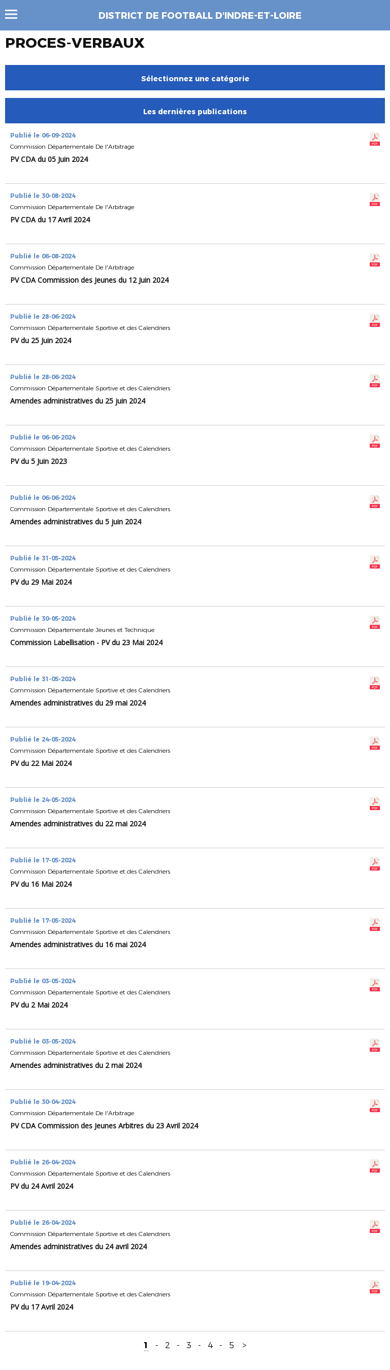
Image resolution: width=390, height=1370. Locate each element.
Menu (16, 14)
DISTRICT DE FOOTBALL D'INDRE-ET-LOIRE (200, 15)
